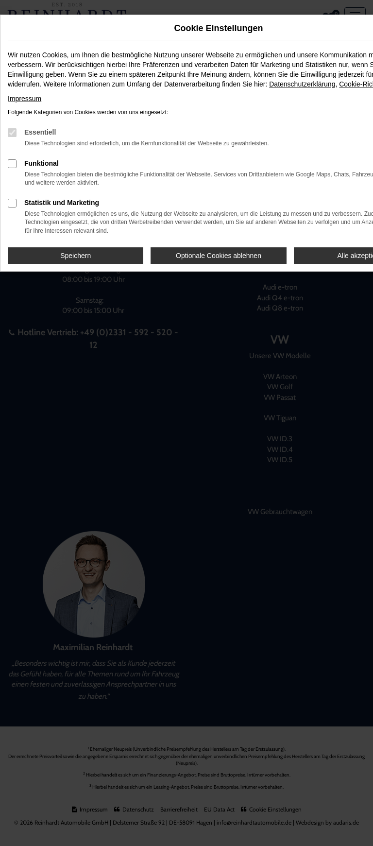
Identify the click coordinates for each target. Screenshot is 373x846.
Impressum (24, 99)
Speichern (75, 255)
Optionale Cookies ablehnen (218, 255)
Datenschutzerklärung (302, 84)
